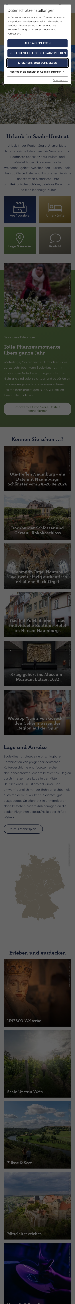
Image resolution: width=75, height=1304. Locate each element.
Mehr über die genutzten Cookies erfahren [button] (38, 71)
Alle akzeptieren (37, 43)
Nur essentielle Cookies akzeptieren (37, 53)
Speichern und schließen (37, 62)
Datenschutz (60, 80)
